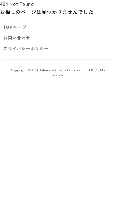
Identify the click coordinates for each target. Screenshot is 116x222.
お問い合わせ (17, 38)
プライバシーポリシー (26, 48)
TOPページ (14, 27)
